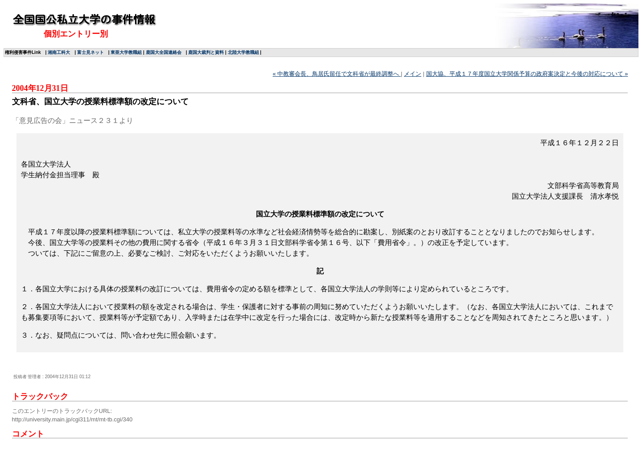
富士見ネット (90, 52)
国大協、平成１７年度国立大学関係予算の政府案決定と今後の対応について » (527, 73)
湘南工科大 (59, 52)
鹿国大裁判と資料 (206, 52)
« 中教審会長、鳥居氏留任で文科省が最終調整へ (337, 73)
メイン (412, 73)
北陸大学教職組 (243, 52)
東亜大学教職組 (126, 52)
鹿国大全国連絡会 (163, 52)
